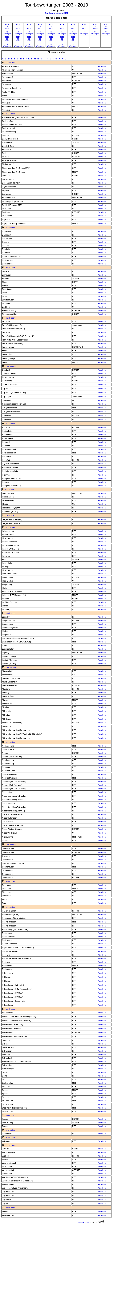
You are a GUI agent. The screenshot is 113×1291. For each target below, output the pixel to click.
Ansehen (102, 66)
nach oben (11, 63)
